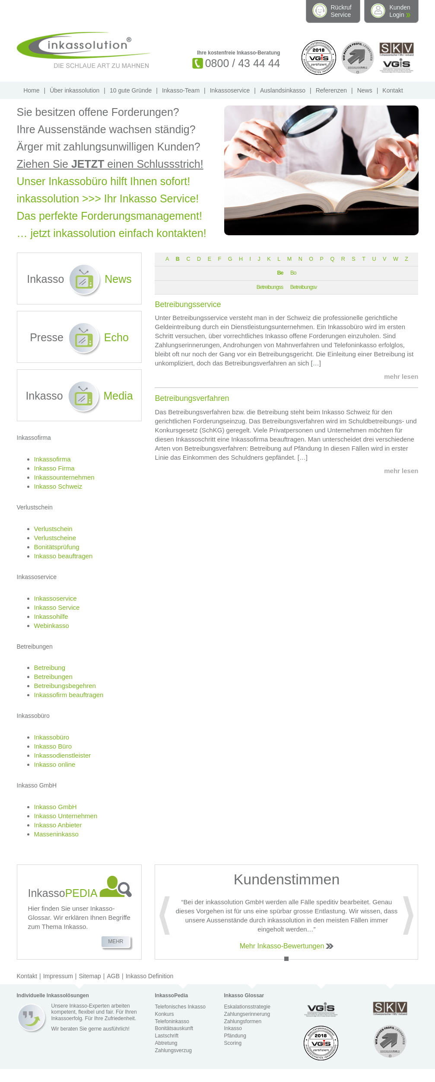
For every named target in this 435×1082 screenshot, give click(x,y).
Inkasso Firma (54, 468)
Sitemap (90, 976)
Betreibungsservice (188, 304)
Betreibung (50, 667)
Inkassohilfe (51, 616)
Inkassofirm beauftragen (69, 694)
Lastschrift (166, 1036)
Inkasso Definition (150, 976)
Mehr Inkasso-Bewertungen (282, 946)
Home (31, 90)
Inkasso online (55, 764)
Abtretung (166, 1043)
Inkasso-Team (181, 90)
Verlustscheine (55, 537)
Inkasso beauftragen (63, 556)
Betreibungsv (303, 287)
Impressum (58, 976)
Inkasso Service (57, 607)
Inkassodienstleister (62, 755)
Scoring (232, 1043)
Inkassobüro (52, 737)
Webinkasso (51, 625)
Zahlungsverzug (173, 1050)
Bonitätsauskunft (174, 1028)
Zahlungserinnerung (247, 1014)
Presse (79, 337)
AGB (113, 976)
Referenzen (331, 90)
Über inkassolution (74, 90)
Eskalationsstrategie (247, 1007)
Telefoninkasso (172, 1021)
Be (280, 273)
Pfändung (235, 1036)
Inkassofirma (52, 459)
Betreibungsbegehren (65, 685)
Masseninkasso (56, 834)
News (364, 90)
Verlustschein (53, 528)
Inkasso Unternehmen (66, 816)
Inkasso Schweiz (58, 486)
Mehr (115, 941)
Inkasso (79, 279)
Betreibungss (270, 287)
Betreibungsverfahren (192, 398)
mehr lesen (401, 376)
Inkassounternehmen (64, 477)
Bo (293, 273)
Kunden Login (400, 11)
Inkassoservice (230, 90)
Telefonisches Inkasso (180, 1007)
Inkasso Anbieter (58, 825)
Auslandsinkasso (282, 90)
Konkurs (164, 1014)
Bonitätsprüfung (56, 547)
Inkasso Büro (53, 746)
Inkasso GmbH (55, 806)
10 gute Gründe (131, 90)
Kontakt (392, 90)
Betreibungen (53, 676)
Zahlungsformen (242, 1021)
